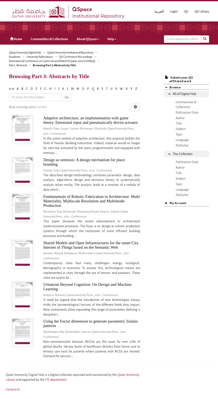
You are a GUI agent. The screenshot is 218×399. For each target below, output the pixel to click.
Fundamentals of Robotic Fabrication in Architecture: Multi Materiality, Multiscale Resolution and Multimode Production (91, 201)
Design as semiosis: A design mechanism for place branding (84, 162)
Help (112, 39)
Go (67, 97)
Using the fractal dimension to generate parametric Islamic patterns (90, 323)
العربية (159, 11)
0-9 (11, 88)
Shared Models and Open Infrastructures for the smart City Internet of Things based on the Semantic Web (90, 245)
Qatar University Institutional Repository (70, 52)
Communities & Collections (49, 39)
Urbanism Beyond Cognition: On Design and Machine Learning (87, 286)
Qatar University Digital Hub (25, 52)
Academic (15, 56)
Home (16, 39)
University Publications (40, 56)
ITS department (55, 379)
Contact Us (13, 389)
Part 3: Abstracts (18, 65)
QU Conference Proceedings (75, 56)
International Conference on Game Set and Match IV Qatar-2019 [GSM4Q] (52, 61)
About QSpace (88, 39)
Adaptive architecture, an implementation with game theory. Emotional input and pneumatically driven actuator (90, 120)
